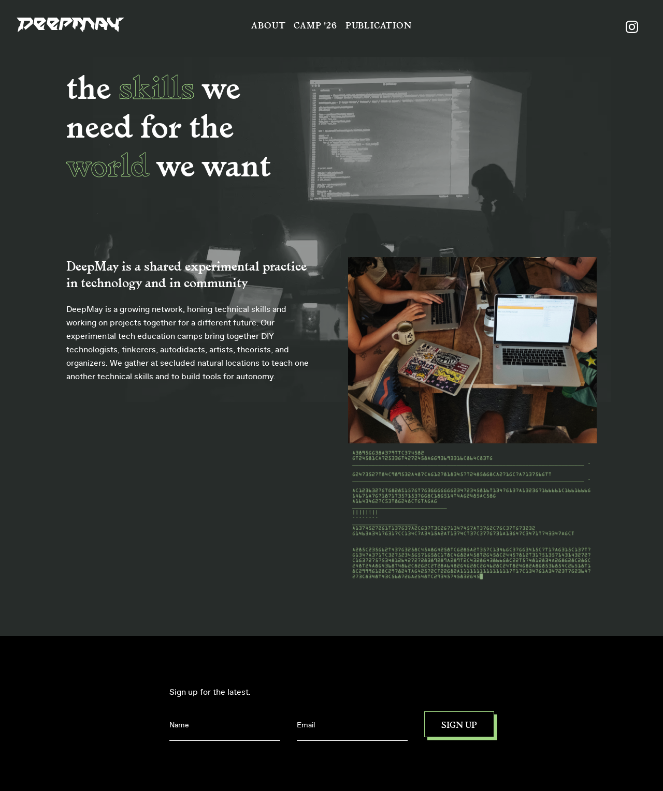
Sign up (459, 724)
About (268, 25)
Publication (378, 25)
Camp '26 (315, 25)
